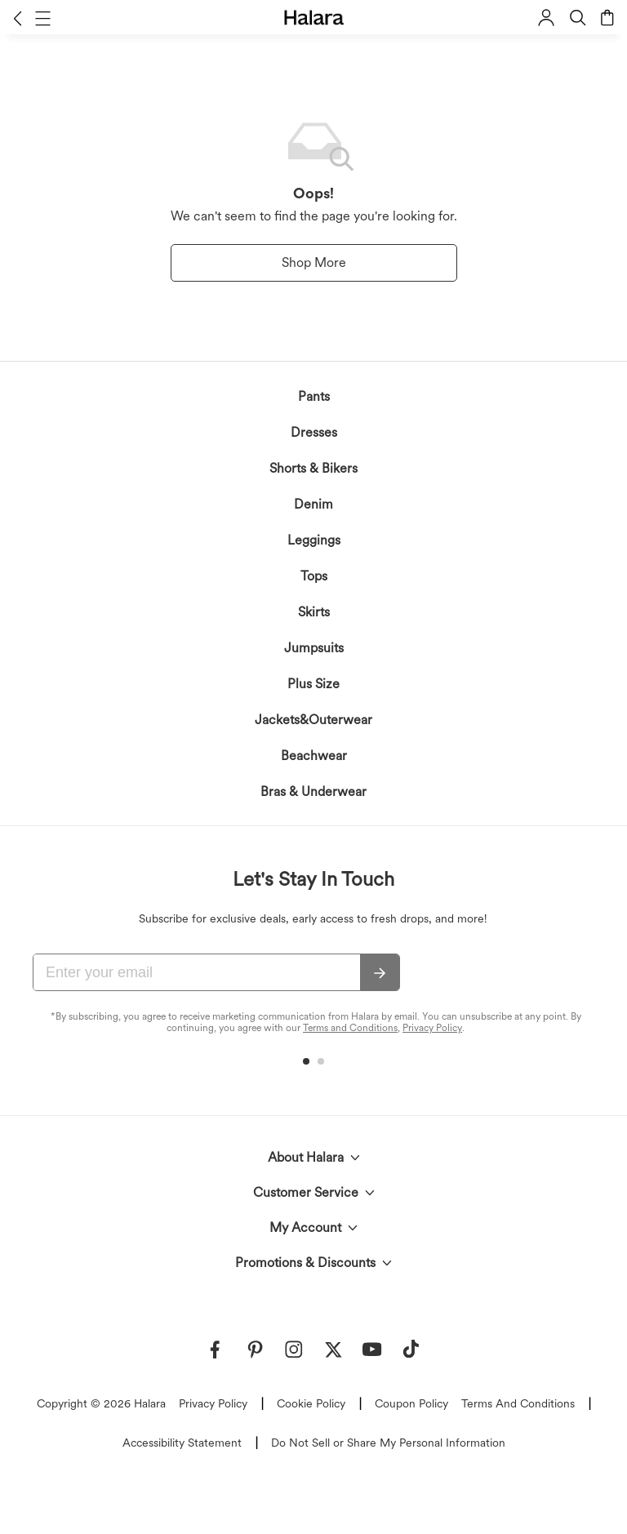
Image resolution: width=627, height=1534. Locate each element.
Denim (313, 504)
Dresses (314, 432)
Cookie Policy (311, 1403)
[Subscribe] (379, 973)
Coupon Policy (411, 1403)
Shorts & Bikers (313, 468)
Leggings (313, 540)
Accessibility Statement (182, 1442)
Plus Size (313, 683)
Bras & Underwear (313, 791)
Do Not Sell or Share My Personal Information (388, 1442)
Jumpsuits (314, 648)
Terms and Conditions (350, 1028)
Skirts (314, 612)
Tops (313, 576)
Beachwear (314, 755)
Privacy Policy (432, 1028)
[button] (17, 18)
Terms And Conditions (518, 1403)
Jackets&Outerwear (313, 719)
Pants (314, 396)
